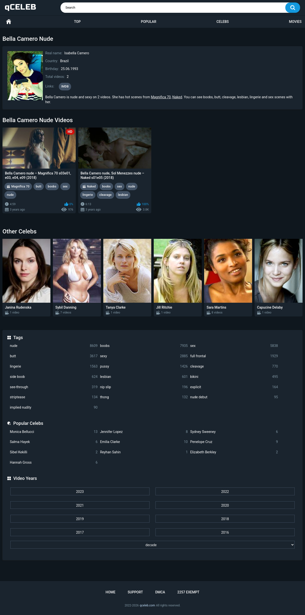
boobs (144, 346)
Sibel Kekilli (54, 452)
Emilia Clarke (144, 442)
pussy (144, 366)
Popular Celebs (28, 423)
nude (54, 346)
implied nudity (54, 407)
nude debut (234, 397)
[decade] (152, 545)
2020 (225, 505)
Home (8, 21)
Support (135, 592)
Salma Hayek (54, 442)
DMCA (160, 592)
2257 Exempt (188, 592)
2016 (225, 532)
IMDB (65, 86)
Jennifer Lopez (144, 432)
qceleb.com (147, 605)
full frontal (234, 356)
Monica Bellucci (54, 432)
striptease (54, 397)
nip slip (144, 387)
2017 (80, 532)
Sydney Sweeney (234, 432)
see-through (54, 387)
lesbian (144, 377)
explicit (234, 387)
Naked (177, 97)
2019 (80, 519)
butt (54, 356)
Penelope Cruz (234, 442)
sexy (144, 356)
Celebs (222, 22)
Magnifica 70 (161, 97)
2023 (80, 492)
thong (144, 397)
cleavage (234, 366)
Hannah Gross (54, 462)
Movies (295, 22)
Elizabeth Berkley (234, 452)
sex (234, 346)
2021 (80, 505)
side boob (54, 377)
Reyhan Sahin (144, 452)
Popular (148, 22)
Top (77, 22)
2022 (225, 492)
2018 (225, 519)
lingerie (54, 366)
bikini (234, 377)
